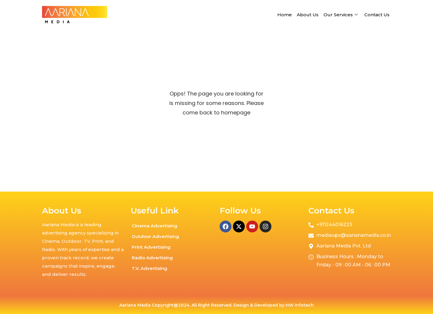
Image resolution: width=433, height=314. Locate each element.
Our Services (341, 14)
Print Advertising (151, 247)
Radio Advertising (152, 257)
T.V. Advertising (149, 268)
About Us (307, 14)
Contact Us (376, 14)
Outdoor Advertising (155, 236)
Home (284, 14)
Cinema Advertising (154, 226)
